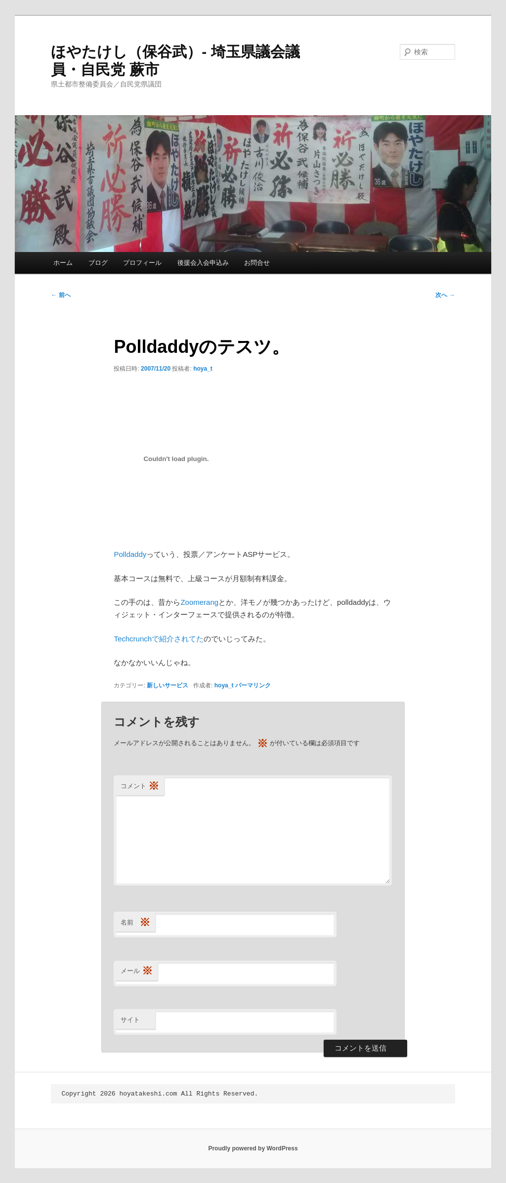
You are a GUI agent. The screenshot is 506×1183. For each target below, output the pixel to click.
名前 (135, 923)
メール (137, 971)
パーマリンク (253, 685)
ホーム (63, 262)
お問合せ (257, 262)
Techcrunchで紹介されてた (159, 638)
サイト (130, 1019)
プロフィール (142, 262)
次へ (445, 295)
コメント (140, 786)
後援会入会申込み (203, 262)
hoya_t (202, 368)
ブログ (98, 262)
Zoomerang (199, 602)
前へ (60, 295)
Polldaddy (130, 554)
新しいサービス (167, 685)
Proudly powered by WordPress (252, 1148)
